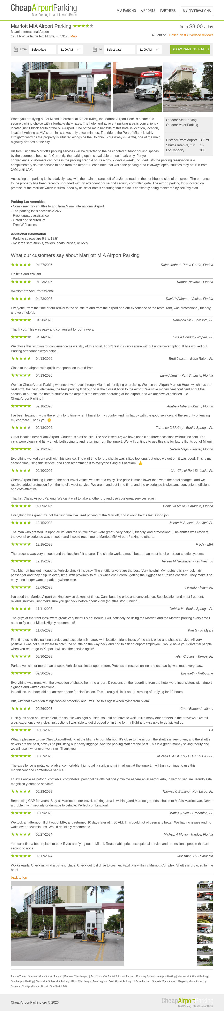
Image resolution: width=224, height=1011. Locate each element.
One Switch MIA (59, 986)
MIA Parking (126, 10)
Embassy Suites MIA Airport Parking (156, 976)
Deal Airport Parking (120, 981)
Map (73, 36)
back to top (19, 877)
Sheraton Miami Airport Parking (45, 976)
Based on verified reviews (191, 35)
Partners (168, 10)
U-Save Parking (141, 981)
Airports (148, 10)
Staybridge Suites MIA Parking (52, 981)
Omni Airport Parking (22, 981)
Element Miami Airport (76, 976)
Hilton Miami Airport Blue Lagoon (89, 981)
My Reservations (197, 11)
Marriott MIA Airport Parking (193, 976)
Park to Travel (18, 976)
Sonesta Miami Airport (164, 981)
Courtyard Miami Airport (35, 986)
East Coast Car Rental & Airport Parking (112, 976)
